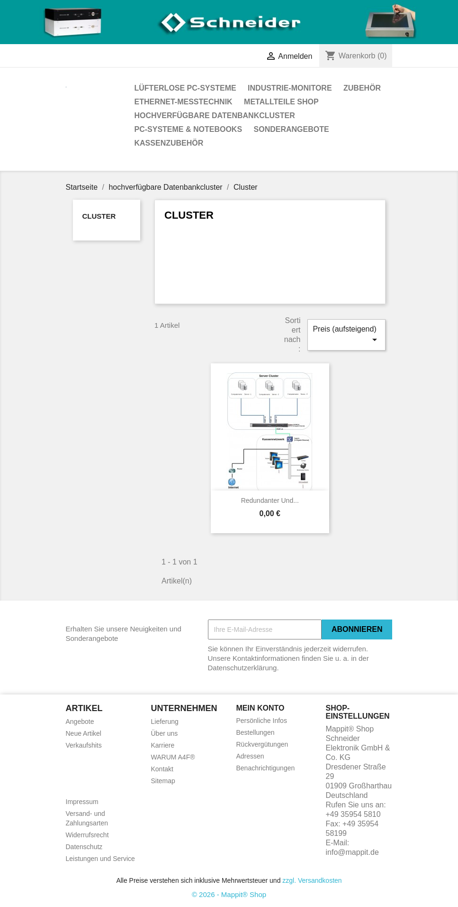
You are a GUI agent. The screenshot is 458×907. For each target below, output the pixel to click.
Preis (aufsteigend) (346, 335)
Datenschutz (84, 847)
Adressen (250, 756)
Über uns (164, 733)
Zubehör (362, 88)
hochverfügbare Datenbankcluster (215, 115)
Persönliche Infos (261, 720)
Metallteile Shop (281, 102)
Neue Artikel (83, 733)
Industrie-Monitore (290, 88)
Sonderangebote (291, 129)
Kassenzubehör (169, 143)
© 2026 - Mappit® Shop (229, 894)
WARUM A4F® (173, 757)
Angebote (80, 721)
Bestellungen (255, 732)
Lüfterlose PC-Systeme (185, 88)
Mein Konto (260, 708)
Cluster (99, 216)
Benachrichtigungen (265, 768)
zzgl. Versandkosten (311, 880)
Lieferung (165, 721)
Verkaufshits (84, 745)
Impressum (82, 801)
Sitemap (163, 781)
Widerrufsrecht (87, 835)
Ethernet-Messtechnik (184, 102)
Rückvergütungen (262, 744)
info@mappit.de (352, 852)
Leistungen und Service (100, 858)
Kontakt (162, 769)
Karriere (163, 745)
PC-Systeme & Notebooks (188, 129)
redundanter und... (270, 500)
